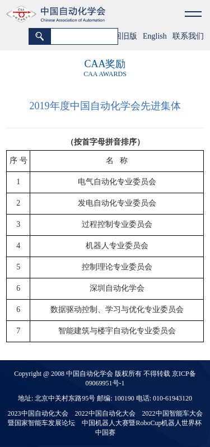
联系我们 (188, 36)
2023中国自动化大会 (38, 413)
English (155, 36)
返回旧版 (121, 36)
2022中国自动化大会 (105, 413)
